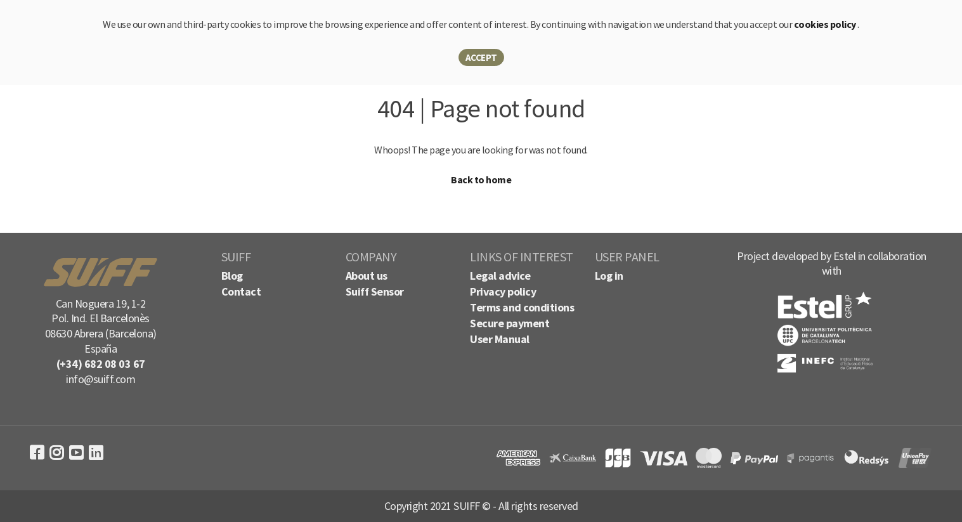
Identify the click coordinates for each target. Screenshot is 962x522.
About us (366, 275)
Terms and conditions (522, 307)
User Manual (500, 339)
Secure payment (509, 323)
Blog (232, 275)
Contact (241, 291)
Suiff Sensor (375, 291)
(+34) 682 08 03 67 (100, 363)
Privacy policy (503, 291)
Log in (609, 275)
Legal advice (500, 275)
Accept (481, 57)
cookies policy (826, 24)
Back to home (481, 179)
